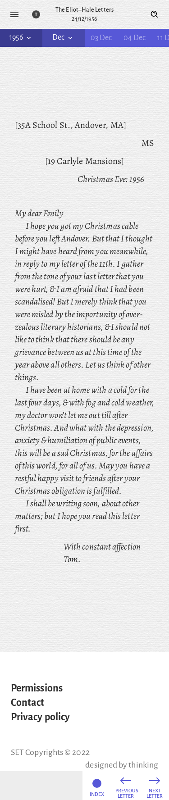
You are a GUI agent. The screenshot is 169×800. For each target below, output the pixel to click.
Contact (28, 702)
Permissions (37, 688)
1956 (21, 37)
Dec (63, 37)
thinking (143, 764)
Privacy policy (40, 717)
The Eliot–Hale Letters (84, 10)
